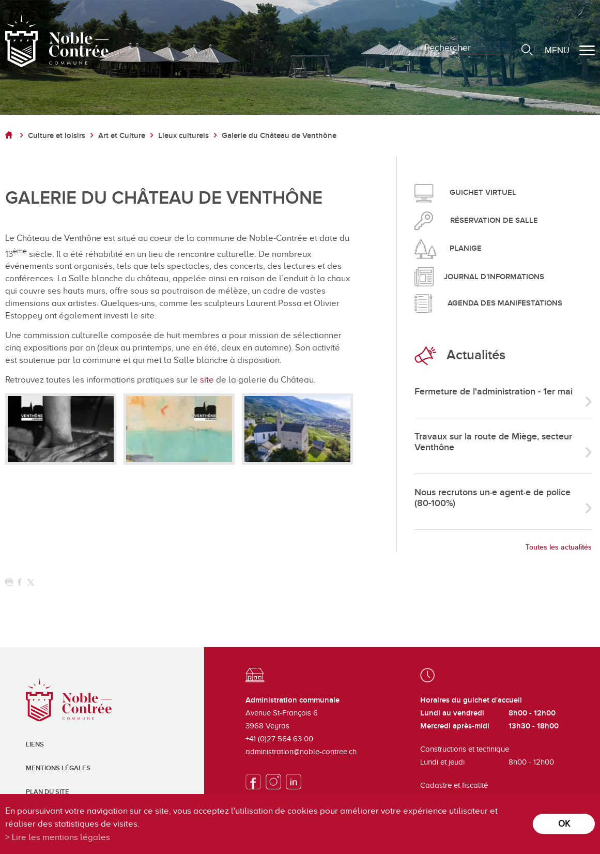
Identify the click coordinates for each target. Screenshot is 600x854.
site (208, 380)
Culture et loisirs (56, 136)
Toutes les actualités (559, 547)
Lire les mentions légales (61, 837)
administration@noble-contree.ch (301, 752)
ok (564, 824)
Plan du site (47, 792)
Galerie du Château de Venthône (279, 136)
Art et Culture (121, 136)
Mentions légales (58, 768)
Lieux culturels (183, 136)
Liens (35, 744)
